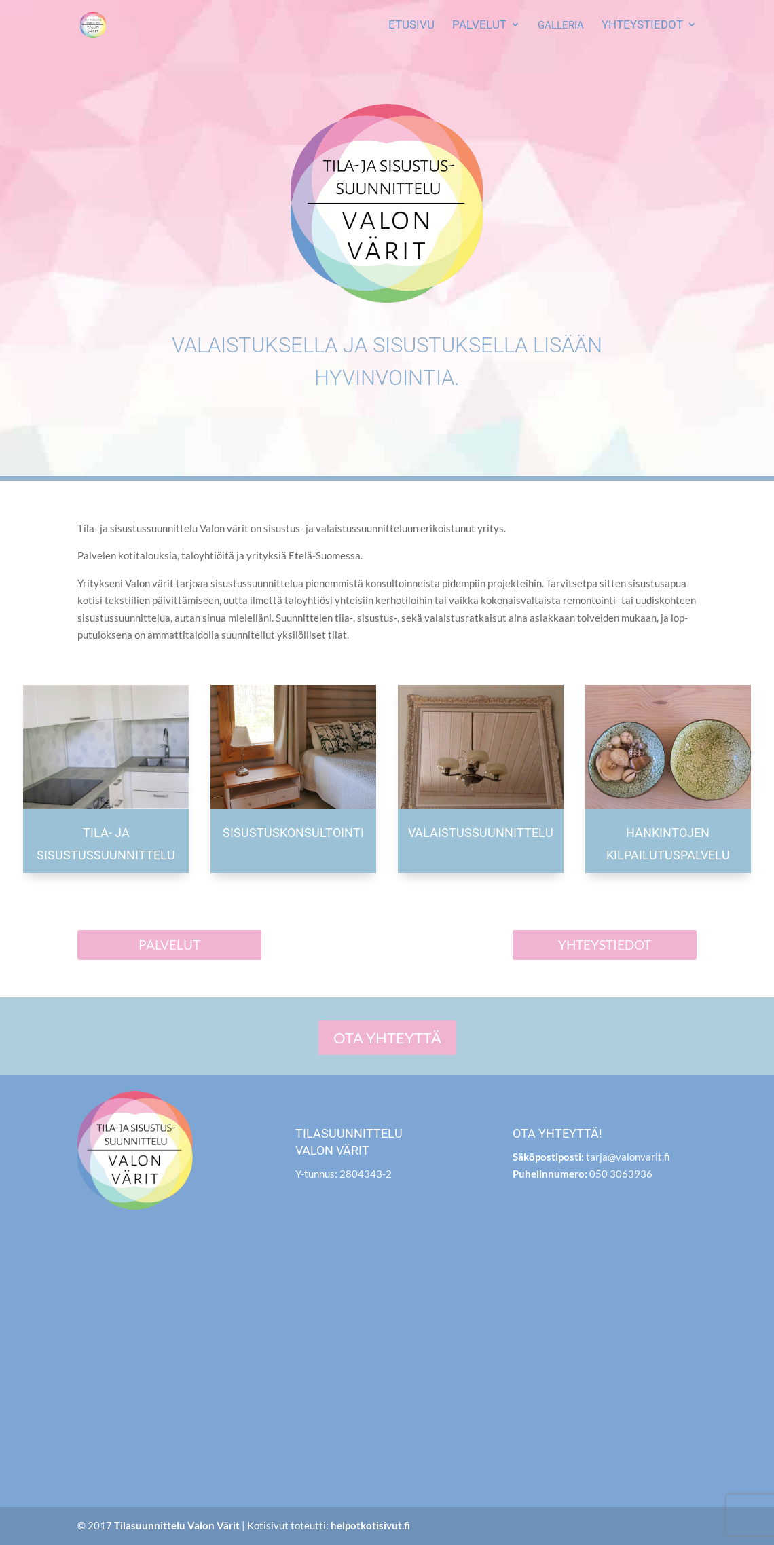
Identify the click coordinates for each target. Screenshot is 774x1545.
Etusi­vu (411, 25)
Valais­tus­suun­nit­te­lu (480, 833)
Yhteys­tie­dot (642, 25)
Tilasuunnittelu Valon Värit (177, 1525)
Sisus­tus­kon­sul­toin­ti (293, 833)
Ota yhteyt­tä (387, 1037)
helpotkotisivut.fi (370, 1525)
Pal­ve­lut (479, 25)
